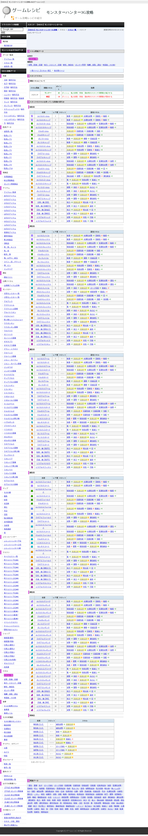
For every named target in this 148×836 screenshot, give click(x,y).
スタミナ (76, 116)
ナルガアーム (43, 374)
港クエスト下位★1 (11, 593)
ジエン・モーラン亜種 (12, 364)
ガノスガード (43, 385)
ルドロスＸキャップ (43, 165)
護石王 (30, 794)
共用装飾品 (8, 177)
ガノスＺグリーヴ (43, 676)
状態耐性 (118, 794)
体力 (68, 202)
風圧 (43, 809)
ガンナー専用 (80, 65)
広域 (62, 791)
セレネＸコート (43, 546)
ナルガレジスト (43, 254)
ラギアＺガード (43, 445)
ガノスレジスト (43, 262)
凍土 (5, 507)
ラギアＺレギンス (43, 687)
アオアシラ (8, 301)
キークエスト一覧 (11, 556)
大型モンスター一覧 (12, 293)
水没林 (6, 503)
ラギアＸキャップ (43, 176)
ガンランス (8, 106)
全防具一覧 (8, 66)
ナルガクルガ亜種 (11, 415)
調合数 (116, 800)
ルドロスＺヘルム (43, 180)
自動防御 (99, 794)
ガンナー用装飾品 (11, 184)
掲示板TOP (8, 46)
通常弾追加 (54, 803)
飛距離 (116, 806)
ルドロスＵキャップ (43, 150)
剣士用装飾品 (9, 180)
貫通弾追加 (61, 788)
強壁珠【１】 (38, 746)
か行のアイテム (10, 200)
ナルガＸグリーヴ (43, 654)
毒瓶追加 (106, 803)
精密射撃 (93, 292)
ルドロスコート (43, 485)
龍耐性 (36, 812)
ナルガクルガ (9, 411)
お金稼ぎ (7, 814)
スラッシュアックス (12, 109)
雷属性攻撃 (103, 124)
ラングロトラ (9, 455)
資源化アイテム (10, 232)
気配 (98, 131)
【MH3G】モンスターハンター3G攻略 (42, 30)
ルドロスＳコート (43, 496)
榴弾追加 (44, 812)
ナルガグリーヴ (43, 616)
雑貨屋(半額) (9, 641)
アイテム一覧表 (10, 192)
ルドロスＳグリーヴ (43, 609)
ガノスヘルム (43, 139)
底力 (38, 800)
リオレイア (8, 459)
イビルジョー (9, 316)
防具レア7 (8, 157)
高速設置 (93, 139)
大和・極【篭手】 (43, 448)
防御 (56, 809)
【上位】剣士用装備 (12, 795)
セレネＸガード (43, 422)
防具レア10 (8, 168)
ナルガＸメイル (43, 295)
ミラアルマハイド (43, 340)
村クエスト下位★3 (11, 567)
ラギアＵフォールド (43, 517)
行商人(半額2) (9, 656)
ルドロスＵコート (43, 514)
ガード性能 (94, 288)
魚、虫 (6, 251)
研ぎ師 (86, 803)
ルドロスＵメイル (43, 266)
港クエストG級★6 (11, 611)
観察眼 (42, 788)
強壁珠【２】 (38, 750)
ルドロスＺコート (43, 557)
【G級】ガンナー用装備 (13, 806)
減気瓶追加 (49, 791)
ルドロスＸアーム (43, 404)
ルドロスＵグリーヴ (43, 631)
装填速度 (97, 797)
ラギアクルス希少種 (12, 451)
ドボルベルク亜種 (11, 400)
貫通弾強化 (50, 788)
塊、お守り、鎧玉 (11, 258)
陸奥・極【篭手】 (43, 452)
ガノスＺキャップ (43, 191)
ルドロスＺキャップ (43, 184)
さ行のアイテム (10, 203)
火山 (5, 511)
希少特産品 (8, 240)
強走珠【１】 (38, 739)
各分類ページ (59, 71)
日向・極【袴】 (43, 699)
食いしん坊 (115, 788)
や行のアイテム (10, 221)
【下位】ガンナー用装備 (13, 791)
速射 (91, 206)
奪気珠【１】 (38, 724)
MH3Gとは (8, 776)
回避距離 (90, 131)
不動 (91, 217)
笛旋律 (21, 98)
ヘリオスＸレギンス (43, 661)
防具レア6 (8, 154)
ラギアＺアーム (43, 441)
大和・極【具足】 (43, 691)
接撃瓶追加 (74, 797)
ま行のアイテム (10, 218)
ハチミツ (79, 806)
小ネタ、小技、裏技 (12, 821)
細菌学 (48, 794)
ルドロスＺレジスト (43, 307)
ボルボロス (8, 437)
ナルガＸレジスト (43, 299)
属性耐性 (93, 154)
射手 (106, 794)
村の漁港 (7, 732)
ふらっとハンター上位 (12, 545)
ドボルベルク (9, 396)
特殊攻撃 (80, 146)
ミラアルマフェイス (43, 221)
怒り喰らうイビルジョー (13, 320)
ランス (6, 102)
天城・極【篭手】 (43, 460)
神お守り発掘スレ (11, 825)
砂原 (5, 500)
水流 (49, 797)
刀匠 (80, 803)
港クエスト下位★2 (11, 597)
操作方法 (12, 80)
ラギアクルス (9, 444)
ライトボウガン (10, 116)
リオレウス (8, 470)
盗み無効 (119, 803)
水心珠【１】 (38, 754)
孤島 (5, 496)
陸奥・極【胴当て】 (43, 329)
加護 (68, 418)
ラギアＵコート (43, 521)
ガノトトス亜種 (10, 338)
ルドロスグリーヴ (43, 601)
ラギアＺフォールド (43, 561)
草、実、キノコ (10, 247)
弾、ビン (7, 265)
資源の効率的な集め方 (12, 818)
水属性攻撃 (88, 116)
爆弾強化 (50, 806)
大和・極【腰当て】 (43, 568)
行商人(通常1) (9, 645)
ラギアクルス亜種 (11, 448)
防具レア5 (8, 150)
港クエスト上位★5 (11, 608)
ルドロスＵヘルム (43, 146)
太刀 (5, 84)
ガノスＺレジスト (43, 314)
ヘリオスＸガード (43, 418)
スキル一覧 (72, 30)
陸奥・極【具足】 (43, 695)
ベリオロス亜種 (10, 433)
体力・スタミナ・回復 (52, 65)
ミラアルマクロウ (43, 463)
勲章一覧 (7, 764)
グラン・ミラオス (11, 349)
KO (28, 791)
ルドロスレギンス (43, 605)
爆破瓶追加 (70, 806)
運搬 (35, 785)
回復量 (93, 785)
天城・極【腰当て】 (43, 579)
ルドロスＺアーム (43, 426)
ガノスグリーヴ (43, 624)
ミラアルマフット (43, 706)
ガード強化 (60, 746)
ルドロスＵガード (43, 392)
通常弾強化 (43, 803)
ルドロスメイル (43, 236)
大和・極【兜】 (43, 202)
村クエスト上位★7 (11, 582)
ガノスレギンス (43, 628)
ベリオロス (8, 429)
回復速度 (85, 785)
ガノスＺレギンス (43, 680)
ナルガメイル (43, 251)
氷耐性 (119, 791)
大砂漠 (6, 525)
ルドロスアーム (43, 359)
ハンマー (7, 95)
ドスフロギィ (9, 393)
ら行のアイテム (10, 225)
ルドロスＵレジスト (43, 269)
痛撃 (78, 176)
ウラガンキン (9, 323)
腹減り (97, 146)
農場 (5, 740)
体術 (75, 187)
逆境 (82, 788)
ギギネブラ (8, 342)
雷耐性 (98, 116)
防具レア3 (8, 143)
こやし (36, 794)
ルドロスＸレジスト (43, 284)
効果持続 (69, 791)
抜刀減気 (96, 806)
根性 (43, 794)
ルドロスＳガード (43, 370)
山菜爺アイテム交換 (12, 285)
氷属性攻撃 (111, 791)
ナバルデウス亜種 (11, 407)
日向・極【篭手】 (43, 456)
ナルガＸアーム (43, 411)
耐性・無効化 (68, 65)
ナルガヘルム (43, 131)
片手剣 (6, 87)
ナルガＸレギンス (43, 657)
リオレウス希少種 (11, 477)
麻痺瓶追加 (84, 809)
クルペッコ (8, 353)
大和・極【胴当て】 (43, 325)
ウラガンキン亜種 (11, 327)
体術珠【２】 (38, 735)
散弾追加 (80, 794)
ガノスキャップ (43, 142)
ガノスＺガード (43, 437)
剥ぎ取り (41, 806)
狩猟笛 (6, 98)
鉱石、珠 (7, 254)
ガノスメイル (43, 258)
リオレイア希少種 (11, 466)
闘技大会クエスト (11, 630)
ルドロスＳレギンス (43, 613)
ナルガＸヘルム (43, 169)
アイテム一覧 (9, 59)
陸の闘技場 (8, 518)
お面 (5, 748)
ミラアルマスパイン (43, 583)
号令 (103, 791)
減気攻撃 (59, 724)
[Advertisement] (80, 40)
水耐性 (103, 809)
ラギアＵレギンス (43, 643)
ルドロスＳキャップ (43, 127)
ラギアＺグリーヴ (43, 684)
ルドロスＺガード (43, 430)
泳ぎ (40, 785)
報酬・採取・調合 (94, 65)
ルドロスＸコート (43, 531)
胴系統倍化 (67, 803)
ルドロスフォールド (43, 482)
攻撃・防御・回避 (35, 65)
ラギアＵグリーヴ (43, 639)
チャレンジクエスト (12, 626)
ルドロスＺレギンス (43, 672)
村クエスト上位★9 (11, 589)
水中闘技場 (8, 522)
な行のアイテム (10, 210)
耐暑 (68, 116)
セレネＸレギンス (43, 665)
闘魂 (75, 803)
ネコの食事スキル (11, 706)
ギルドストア (9, 663)
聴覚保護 (70, 124)
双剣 (5, 91)
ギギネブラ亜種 (10, 345)
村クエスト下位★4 (11, 571)
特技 (5, 756)
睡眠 (34, 797)
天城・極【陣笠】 (43, 213)
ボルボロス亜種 (10, 440)
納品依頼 (7, 725)
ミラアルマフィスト (43, 467)
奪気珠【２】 (38, 728)
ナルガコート (43, 503)
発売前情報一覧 (10, 779)
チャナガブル (9, 375)
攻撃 (68, 154)
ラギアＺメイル (43, 318)
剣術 (57, 791)
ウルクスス (8, 331)
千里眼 (83, 797)
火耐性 (36, 809)
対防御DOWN (76, 800)
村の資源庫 (8, 736)
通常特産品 (8, 236)
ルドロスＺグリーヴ (43, 669)
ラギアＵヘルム (43, 154)
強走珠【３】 (38, 743)
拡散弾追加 (101, 785)
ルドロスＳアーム (43, 366)
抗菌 (76, 791)
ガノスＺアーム (43, 433)
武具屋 (6, 667)
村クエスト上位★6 (11, 578)
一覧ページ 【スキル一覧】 (40, 71)
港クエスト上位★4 (11, 604)
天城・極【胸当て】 (43, 337)
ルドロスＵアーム (43, 389)
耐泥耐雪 (65, 800)
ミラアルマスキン (43, 344)
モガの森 (7, 492)
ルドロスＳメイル (43, 243)
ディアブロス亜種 (11, 382)
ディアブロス (9, 378)
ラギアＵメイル (43, 273)
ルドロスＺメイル (43, 303)
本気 (85, 217)
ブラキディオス (10, 426)
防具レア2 (8, 139)
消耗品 (6, 243)
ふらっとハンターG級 (12, 548)
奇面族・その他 (109, 65)
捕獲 (85, 139)
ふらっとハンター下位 (12, 541)
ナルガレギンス (43, 620)
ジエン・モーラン (11, 360)
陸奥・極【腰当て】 (43, 572)
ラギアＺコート (43, 564)
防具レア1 (8, 136)
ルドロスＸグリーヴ (43, 646)
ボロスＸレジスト (43, 292)
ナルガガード (43, 377)
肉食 (113, 803)
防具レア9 (8, 165)
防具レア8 (8, 161)
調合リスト (8, 277)
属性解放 (106, 176)
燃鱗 (30, 806)
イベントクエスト (11, 622)
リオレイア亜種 (10, 462)
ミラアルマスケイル (43, 587)
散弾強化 (71, 794)
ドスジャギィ (9, 386)
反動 (110, 806)
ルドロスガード (43, 362)
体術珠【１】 (38, 732)
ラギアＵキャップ (43, 157)
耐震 (59, 800)
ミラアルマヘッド (43, 217)
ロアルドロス (9, 481)
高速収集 (88, 791)
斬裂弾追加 (90, 794)
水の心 (92, 187)
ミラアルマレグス (43, 710)
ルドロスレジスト (43, 239)
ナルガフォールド (43, 500)
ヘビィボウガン (10, 119)
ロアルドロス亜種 (11, 484)
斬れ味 (85, 202)
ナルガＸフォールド (43, 535)
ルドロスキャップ (43, 120)
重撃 (75, 154)
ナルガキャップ (43, 135)
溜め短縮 (70, 176)
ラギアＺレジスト (43, 322)
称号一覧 (7, 768)
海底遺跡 (7, 529)
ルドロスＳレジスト (43, 247)
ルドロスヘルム (43, 116)
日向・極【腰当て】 (43, 576)
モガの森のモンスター (12, 721)
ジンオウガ (8, 367)
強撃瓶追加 (90, 788)
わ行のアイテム (10, 229)
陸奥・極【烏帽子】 (43, 206)
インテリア (8, 269)
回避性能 (79, 131)
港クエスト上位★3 (11, 600)
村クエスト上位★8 (11, 586)
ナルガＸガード (43, 415)
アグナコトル (9, 305)
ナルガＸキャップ (43, 172)
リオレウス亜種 (10, 473)
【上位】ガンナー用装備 (13, 799)
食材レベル (8, 713)
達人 (93, 800)
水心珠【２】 (38, 757)
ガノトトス (8, 334)
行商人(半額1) (9, 652)
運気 (112, 280)
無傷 (116, 809)
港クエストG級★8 (11, 619)
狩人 (36, 788)
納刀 (35, 806)
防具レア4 (8, 147)
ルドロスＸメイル (43, 280)
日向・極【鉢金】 (43, 210)
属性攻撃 (119, 797)
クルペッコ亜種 (10, 356)
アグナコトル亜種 (11, 309)
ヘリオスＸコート (43, 543)
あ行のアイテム (10, 196)
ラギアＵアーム (43, 396)
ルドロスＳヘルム (43, 124)
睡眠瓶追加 (42, 797)
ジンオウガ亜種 (10, 371)
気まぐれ (75, 788)
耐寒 (43, 800)
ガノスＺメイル (43, 310)
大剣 (5, 80)
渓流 (5, 514)
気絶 (68, 788)
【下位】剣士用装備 (12, 788)
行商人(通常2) (9, 649)
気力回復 (99, 788)
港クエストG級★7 (11, 615)
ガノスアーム (43, 381)
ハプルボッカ (9, 422)
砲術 (61, 809)
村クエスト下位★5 (11, 575)
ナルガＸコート (43, 539)
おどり (6, 752)
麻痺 (77, 809)
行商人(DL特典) (10, 660)
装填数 (106, 172)
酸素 (105, 116)
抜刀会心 (88, 806)
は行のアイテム (10, 214)
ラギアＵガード (43, 400)
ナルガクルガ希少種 (12, 418)
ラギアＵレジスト (43, 277)
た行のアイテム (10, 207)
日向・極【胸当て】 (43, 333)
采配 (60, 794)
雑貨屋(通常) (9, 638)
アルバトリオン (10, 312)
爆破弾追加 (60, 806)
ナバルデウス (9, 404)
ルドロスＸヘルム (43, 161)
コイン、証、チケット (12, 262)
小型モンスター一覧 (12, 297)
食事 (112, 161)
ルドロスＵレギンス (43, 635)
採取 (55, 794)
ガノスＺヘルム (43, 187)
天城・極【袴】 (43, 702)
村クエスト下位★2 (11, 564)
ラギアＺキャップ (43, 199)
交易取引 (7, 729)
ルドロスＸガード (43, 407)
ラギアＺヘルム (43, 195)
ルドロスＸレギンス (43, 650)
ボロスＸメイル (43, 288)
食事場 (6, 710)
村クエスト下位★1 (11, 560)
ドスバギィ (8, 389)
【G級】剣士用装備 (11, 802)
